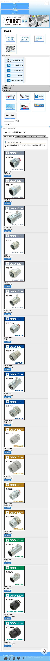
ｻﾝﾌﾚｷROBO (24, 136)
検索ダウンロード (10, 39)
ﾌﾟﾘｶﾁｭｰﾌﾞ (37, 136)
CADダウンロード (24, 39)
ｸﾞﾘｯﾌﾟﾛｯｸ (43, 136)
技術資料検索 (39, 96)
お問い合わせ (14, 13)
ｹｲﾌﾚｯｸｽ (18, 136)
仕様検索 (24, 96)
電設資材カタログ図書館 (39, 105)
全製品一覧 (10, 49)
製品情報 (15, 6)
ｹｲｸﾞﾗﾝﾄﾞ (31, 136)
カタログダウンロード (24, 107)
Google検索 (10, 118)
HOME (14, 3)
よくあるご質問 (14, 10)
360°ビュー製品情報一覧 (11, 128)
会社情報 (15, 8)
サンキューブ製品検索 (10, 107)
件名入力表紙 (39, 39)
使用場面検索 (10, 96)
